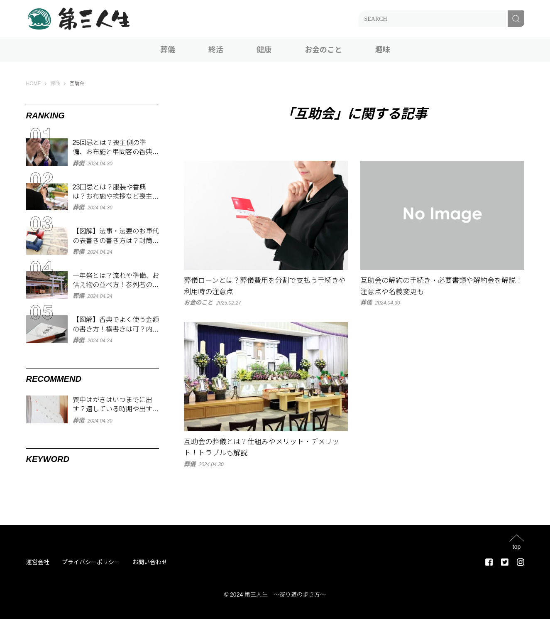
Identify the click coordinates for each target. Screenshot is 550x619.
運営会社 (37, 562)
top (517, 546)
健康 (264, 50)
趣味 (382, 50)
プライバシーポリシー (91, 562)
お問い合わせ (149, 562)
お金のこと (323, 50)
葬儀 (167, 50)
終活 (215, 50)
